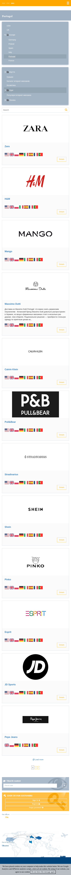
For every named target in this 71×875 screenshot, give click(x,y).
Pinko (8, 579)
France (11, 61)
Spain (11, 48)
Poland (11, 44)
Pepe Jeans (11, 737)
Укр (3, 3)
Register (36, 804)
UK (8, 30)
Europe (12, 35)
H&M (7, 199)
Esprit (8, 632)
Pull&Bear (10, 422)
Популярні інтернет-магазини (19, 95)
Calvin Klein (11, 369)
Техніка (12, 100)
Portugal (12, 56)
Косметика (11, 85)
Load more (38, 760)
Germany (12, 40)
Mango (8, 251)
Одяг (11, 90)
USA (8, 26)
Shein (8, 527)
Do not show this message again (43, 872)
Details (61, 159)
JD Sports (10, 684)
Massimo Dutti (13, 304)
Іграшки (10, 77)
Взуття (12, 72)
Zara (7, 146)
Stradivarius (11, 474)
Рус (8, 3)
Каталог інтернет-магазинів (18, 81)
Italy (10, 52)
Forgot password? (36, 807)
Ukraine (5, 845)
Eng (12, 3)
